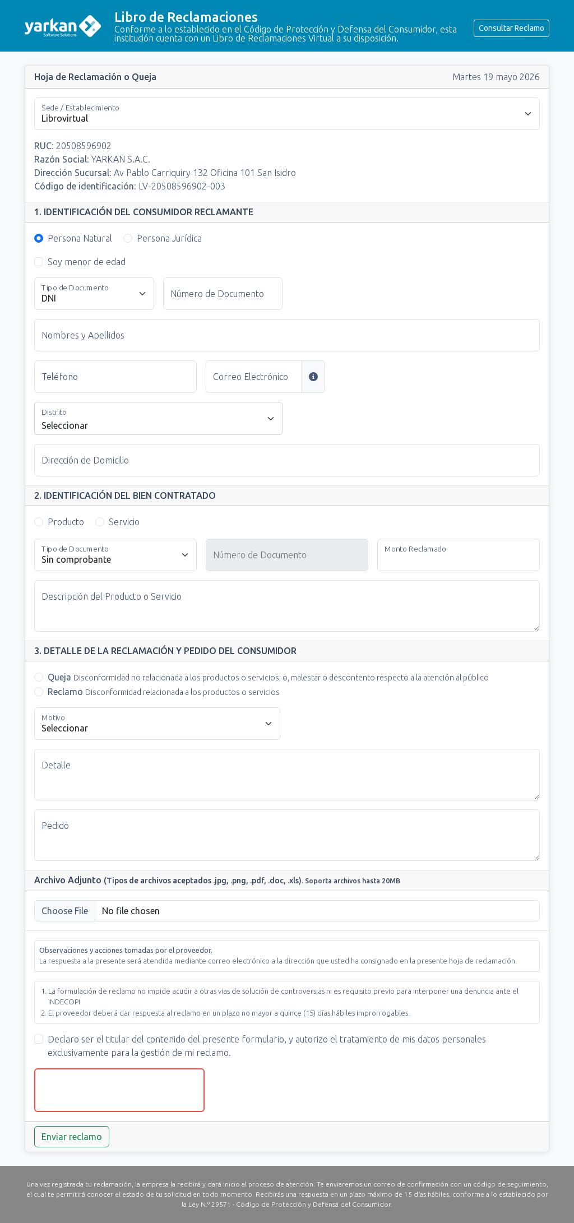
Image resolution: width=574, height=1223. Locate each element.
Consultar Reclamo (511, 28)
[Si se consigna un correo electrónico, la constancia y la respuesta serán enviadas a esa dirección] (313, 376)
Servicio (124, 522)
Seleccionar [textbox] (64, 425)
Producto (66, 522)
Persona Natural (80, 238)
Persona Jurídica (169, 238)
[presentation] (119, 1090)
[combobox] (158, 418)
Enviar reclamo (71, 1137)
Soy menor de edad (87, 262)
